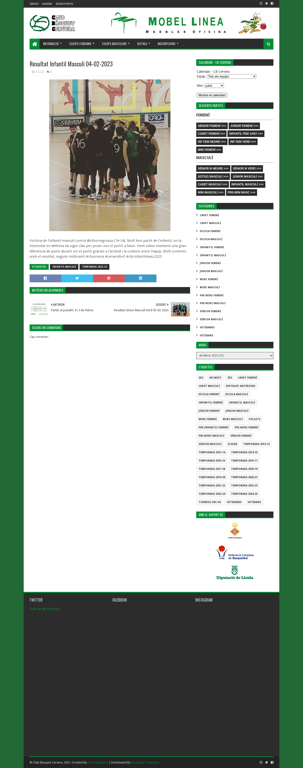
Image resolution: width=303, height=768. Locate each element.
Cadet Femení (209, 215)
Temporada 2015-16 (212, 460)
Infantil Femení (212, 247)
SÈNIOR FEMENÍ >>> (212, 126)
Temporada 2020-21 (244, 477)
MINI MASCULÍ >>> (210, 192)
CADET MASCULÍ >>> (212, 184)
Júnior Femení (210, 263)
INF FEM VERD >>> (243, 141)
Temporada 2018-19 (244, 469)
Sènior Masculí (211, 319)
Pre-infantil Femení (214, 427)
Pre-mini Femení (212, 295)
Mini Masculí (210, 287)
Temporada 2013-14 (212, 452)
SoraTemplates (98, 762)
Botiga (142, 43)
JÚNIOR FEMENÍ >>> (244, 126)
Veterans (206, 335)
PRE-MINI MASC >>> (241, 192)
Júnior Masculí (211, 271)
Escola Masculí (211, 239)
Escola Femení (210, 231)
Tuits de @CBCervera (45, 609)
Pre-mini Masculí (213, 303)
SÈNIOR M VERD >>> (247, 168)
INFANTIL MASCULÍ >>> (248, 184)
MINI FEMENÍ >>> (209, 149)
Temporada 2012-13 (256, 444)
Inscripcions (166, 43)
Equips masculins (114, 43)
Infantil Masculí (64, 266)
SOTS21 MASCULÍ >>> (213, 176)
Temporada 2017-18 (212, 469)
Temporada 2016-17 (244, 460)
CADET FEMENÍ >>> (211, 133)
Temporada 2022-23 (94, 266)
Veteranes (207, 327)
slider (232, 444)
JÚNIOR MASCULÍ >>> (247, 176)
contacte (34, 3)
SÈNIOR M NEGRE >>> (213, 168)
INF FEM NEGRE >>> (212, 141)
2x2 (201, 377)
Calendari (47, 3)
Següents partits (64, 3)
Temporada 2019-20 (212, 477)
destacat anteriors (240, 386)
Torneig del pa (210, 502)
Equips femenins (80, 43)
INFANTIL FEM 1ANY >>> (246, 133)
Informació (51, 43)
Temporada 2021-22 (212, 485)
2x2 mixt (215, 377)
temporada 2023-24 (212, 493)
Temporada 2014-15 (244, 452)
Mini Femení (209, 279)
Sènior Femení (210, 311)
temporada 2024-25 (244, 493)
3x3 (229, 377)
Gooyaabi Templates (145, 762)
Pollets (254, 419)
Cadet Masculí (210, 223)
